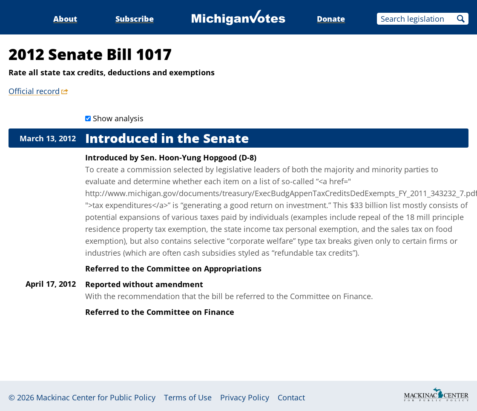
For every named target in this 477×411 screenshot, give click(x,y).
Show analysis (118, 118)
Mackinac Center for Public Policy (95, 397)
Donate (331, 19)
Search (460, 19)
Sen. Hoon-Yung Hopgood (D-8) (198, 157)
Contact (291, 397)
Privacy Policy (244, 397)
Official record (34, 91)
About (65, 19)
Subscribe (134, 19)
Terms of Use (188, 397)
